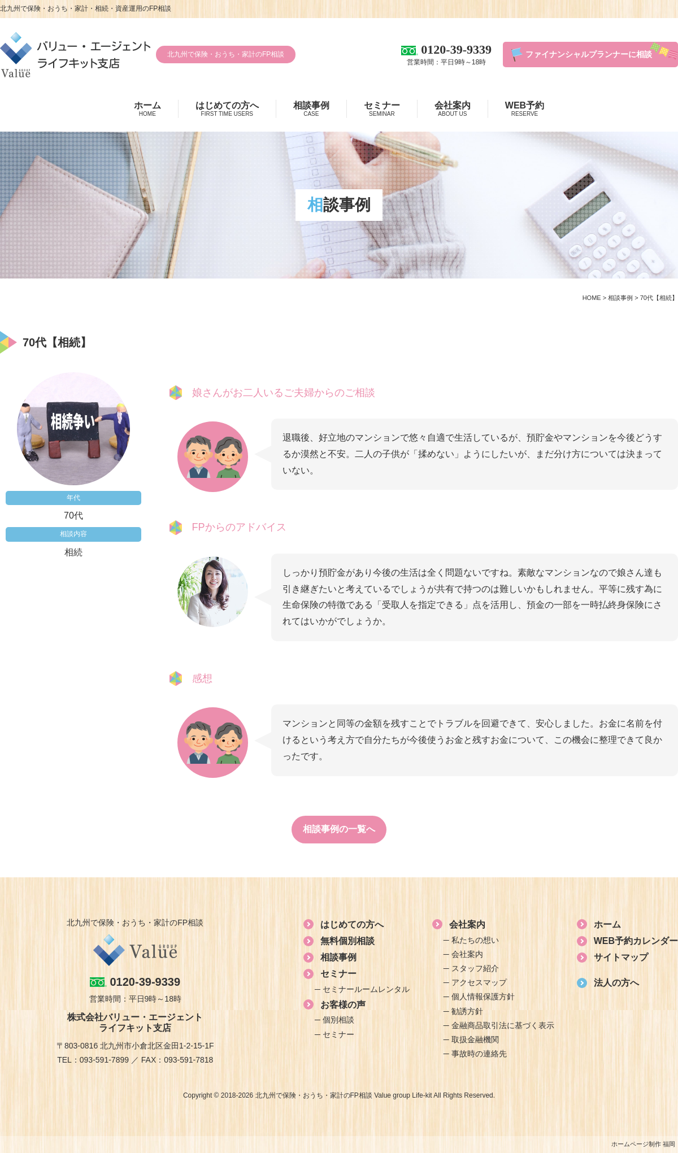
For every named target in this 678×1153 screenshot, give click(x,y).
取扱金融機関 (475, 1039)
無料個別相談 (347, 941)
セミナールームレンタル (366, 989)
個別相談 (338, 1019)
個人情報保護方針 (483, 996)
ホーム (147, 109)
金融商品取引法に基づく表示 (502, 1025)
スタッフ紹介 (475, 968)
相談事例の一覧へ (339, 829)
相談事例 (311, 109)
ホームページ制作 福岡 (643, 1144)
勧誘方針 (467, 1011)
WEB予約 (524, 109)
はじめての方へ (227, 109)
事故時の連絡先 (479, 1053)
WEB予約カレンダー (636, 941)
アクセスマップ (479, 982)
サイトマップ (621, 957)
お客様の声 (343, 1005)
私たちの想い (475, 940)
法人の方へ (616, 982)
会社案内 (452, 109)
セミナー (382, 109)
